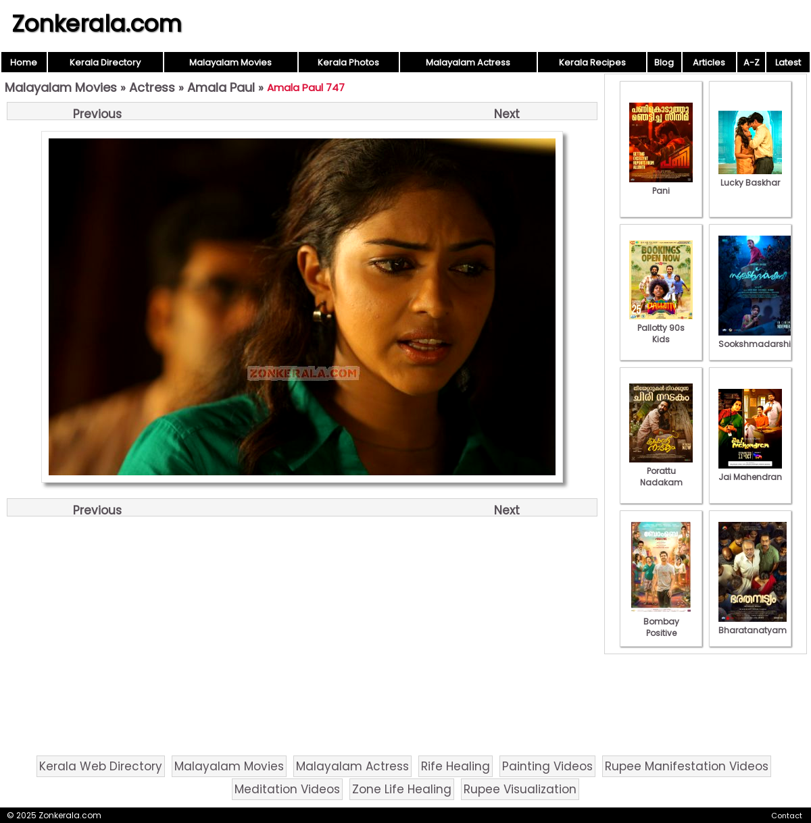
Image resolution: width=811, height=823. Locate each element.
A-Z (751, 62)
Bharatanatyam (752, 624)
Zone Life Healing (401, 789)
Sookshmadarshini (758, 338)
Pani (661, 185)
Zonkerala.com (96, 23)
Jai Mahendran (750, 471)
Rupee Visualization (520, 789)
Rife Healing (455, 766)
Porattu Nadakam (661, 471)
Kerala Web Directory (100, 766)
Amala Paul (221, 87)
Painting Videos (547, 766)
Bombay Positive (661, 621)
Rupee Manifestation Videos (686, 766)
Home (23, 62)
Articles (709, 62)
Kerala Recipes (592, 62)
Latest (788, 62)
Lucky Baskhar (750, 176)
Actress (152, 87)
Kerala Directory (105, 62)
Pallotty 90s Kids (661, 328)
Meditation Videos (287, 789)
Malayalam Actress (468, 62)
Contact (786, 815)
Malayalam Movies (230, 62)
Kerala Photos (348, 62)
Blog (664, 62)
